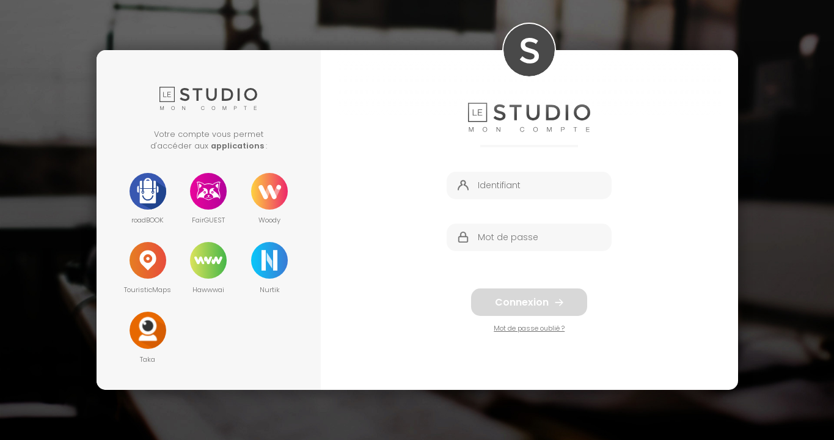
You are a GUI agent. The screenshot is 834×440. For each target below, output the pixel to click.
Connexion (529, 302)
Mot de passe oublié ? (529, 328)
